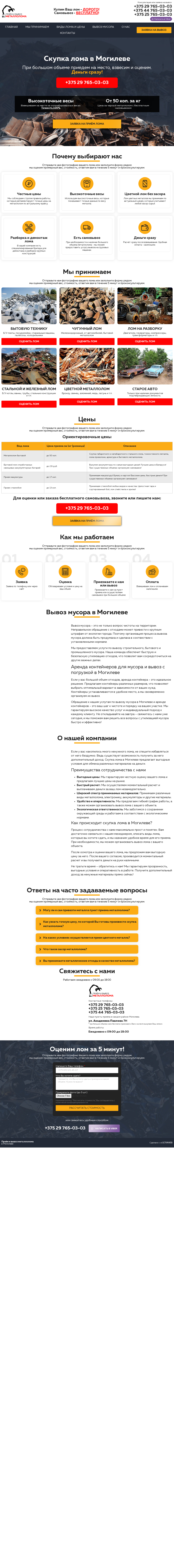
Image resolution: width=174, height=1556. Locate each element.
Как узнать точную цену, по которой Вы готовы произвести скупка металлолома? (89, 926)
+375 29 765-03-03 (87, 85)
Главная (11, 29)
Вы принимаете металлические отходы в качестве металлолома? (89, 963)
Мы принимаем (37, 29)
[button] (150, 6)
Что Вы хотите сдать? (68, 1078)
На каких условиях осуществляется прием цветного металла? (86, 940)
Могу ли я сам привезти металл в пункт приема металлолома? (86, 912)
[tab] (87, 912)
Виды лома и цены (71, 29)
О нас (126, 29)
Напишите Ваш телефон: (70, 1068)
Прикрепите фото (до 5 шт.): (72, 1095)
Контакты (67, 35)
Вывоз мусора (103, 29)
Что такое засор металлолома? (65, 951)
